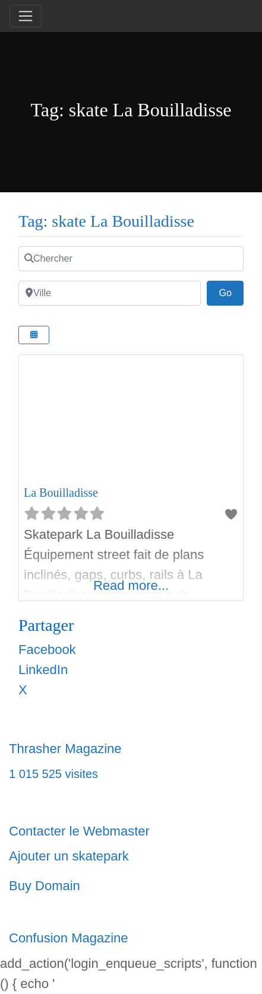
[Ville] (109, 293)
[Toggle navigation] (26, 16)
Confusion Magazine (68, 938)
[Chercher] (131, 258)
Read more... (131, 585)
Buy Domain (44, 885)
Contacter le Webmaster (79, 831)
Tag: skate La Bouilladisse (106, 221)
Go (231, 291)
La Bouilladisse (61, 492)
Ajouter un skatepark (69, 856)
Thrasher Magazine (65, 748)
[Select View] (33, 335)
